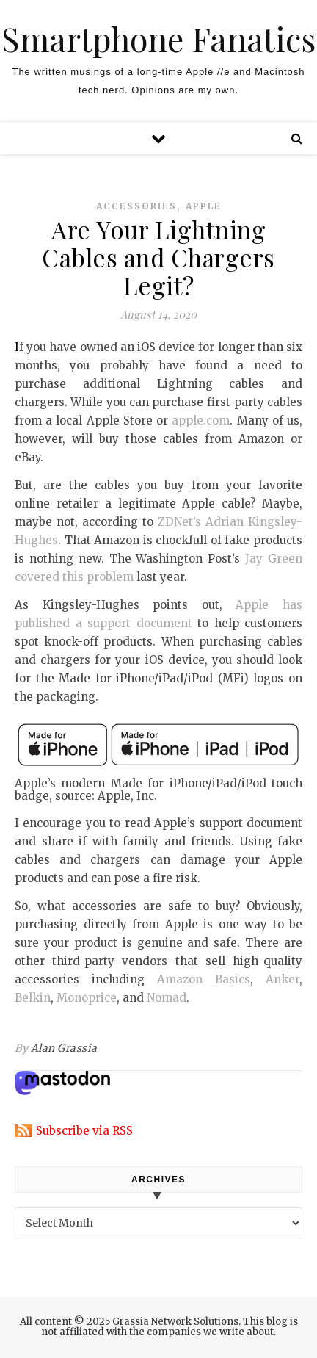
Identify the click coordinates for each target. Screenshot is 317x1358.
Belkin (33, 998)
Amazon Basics (203, 979)
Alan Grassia (64, 1048)
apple (204, 206)
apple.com (201, 420)
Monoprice (87, 998)
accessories (136, 206)
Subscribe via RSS (84, 1131)
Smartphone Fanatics (158, 38)
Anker (282, 979)
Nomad (166, 998)
